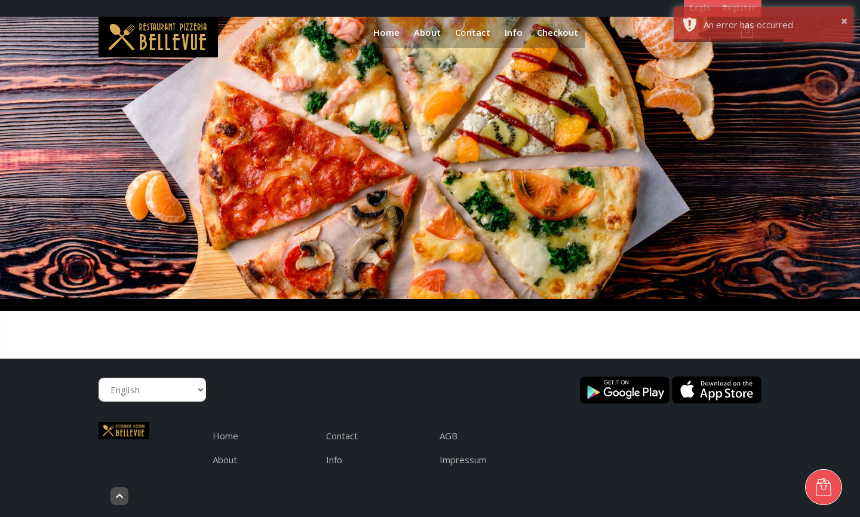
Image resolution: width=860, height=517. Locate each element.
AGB (448, 436)
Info (514, 32)
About (427, 32)
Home (386, 32)
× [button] (844, 21)
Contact (472, 32)
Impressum (463, 460)
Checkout (557, 32)
